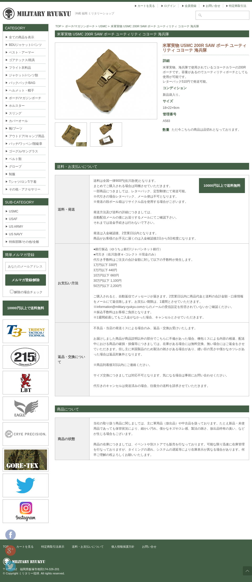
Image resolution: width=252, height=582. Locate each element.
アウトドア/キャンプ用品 (26, 136)
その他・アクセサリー (24, 189)
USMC (13, 211)
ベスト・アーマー (21, 52)
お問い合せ (213, 5)
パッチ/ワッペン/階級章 (25, 144)
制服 (12, 174)
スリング (15, 113)
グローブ (15, 166)
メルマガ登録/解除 (26, 280)
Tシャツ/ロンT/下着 (22, 182)
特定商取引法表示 (52, 546)
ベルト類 (15, 159)
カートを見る (146, 5)
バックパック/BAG (22, 83)
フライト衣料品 (20, 68)
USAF (13, 219)
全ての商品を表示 (21, 37)
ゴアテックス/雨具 (22, 60)
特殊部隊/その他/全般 (24, 242)
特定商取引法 (237, 5)
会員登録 (190, 5)
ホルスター (17, 106)
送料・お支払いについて (88, 546)
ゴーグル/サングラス (23, 151)
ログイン (170, 5)
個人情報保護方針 (122, 546)
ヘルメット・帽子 (21, 90)
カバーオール (18, 121)
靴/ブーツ (15, 128)
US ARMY (16, 226)
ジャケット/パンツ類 (23, 75)
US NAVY (16, 234)
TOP (58, 26)
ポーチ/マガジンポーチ (25, 98)
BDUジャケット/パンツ (25, 45)
